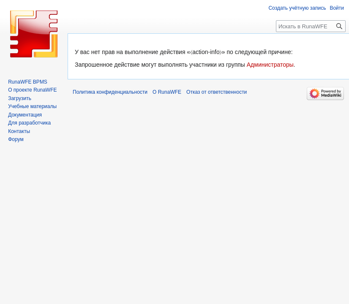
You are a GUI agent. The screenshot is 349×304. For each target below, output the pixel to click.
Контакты (19, 131)
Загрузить (19, 98)
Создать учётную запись (297, 8)
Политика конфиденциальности (110, 92)
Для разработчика (29, 123)
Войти (337, 8)
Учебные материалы (32, 106)
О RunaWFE (167, 92)
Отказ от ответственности (216, 92)
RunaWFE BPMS (27, 82)
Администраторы (270, 64)
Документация (25, 115)
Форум (15, 139)
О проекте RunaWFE (32, 90)
